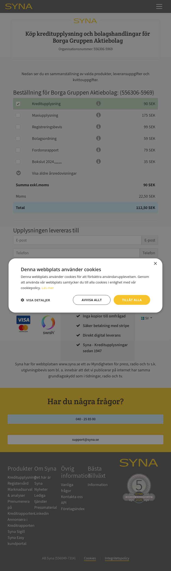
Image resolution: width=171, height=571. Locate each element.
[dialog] (85, 285)
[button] (35, 300)
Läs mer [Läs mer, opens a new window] (48, 287)
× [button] (155, 263)
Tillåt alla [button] (132, 300)
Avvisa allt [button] (91, 300)
